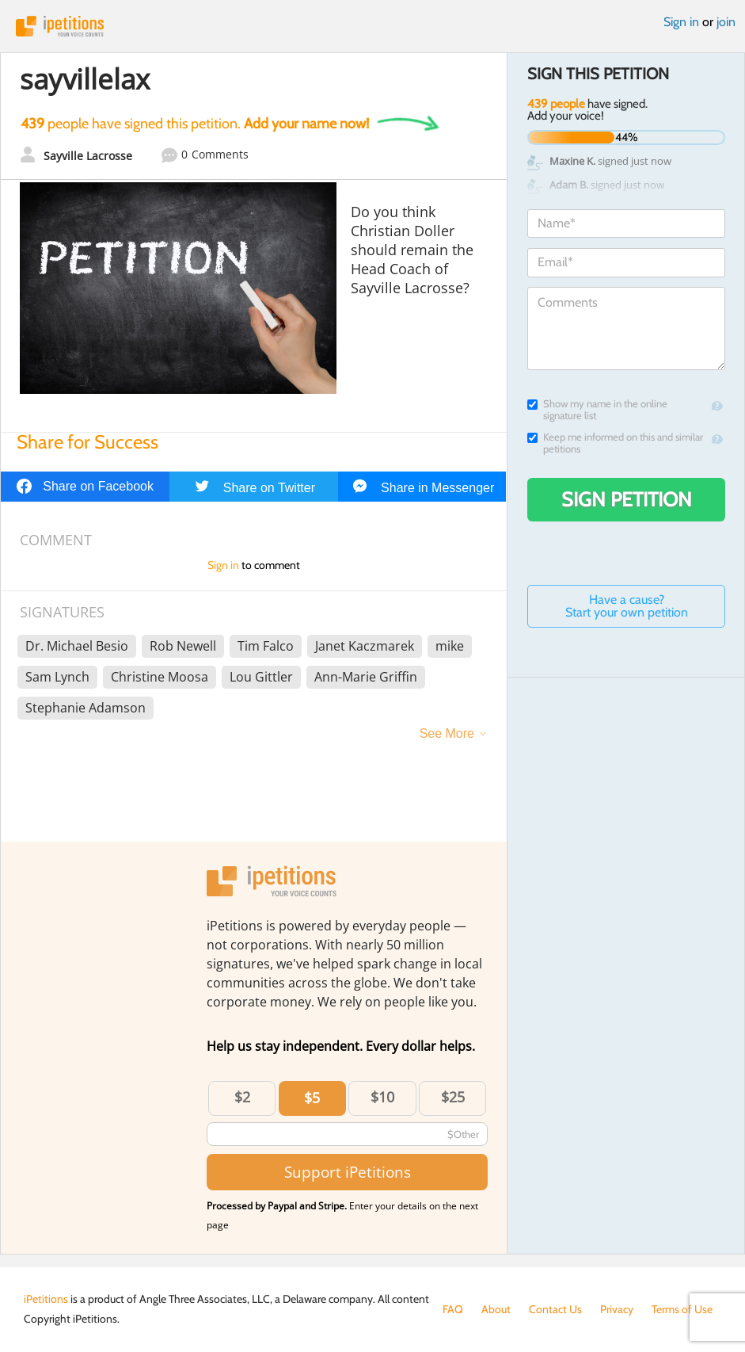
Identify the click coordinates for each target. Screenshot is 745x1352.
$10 (382, 1096)
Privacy (616, 1309)
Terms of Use (682, 1309)
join (725, 21)
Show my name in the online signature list (597, 410)
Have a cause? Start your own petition (626, 606)
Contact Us (555, 1309)
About (496, 1309)
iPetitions (372, 26)
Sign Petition (626, 499)
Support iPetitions (347, 1171)
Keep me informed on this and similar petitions (615, 443)
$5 (312, 1097)
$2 (242, 1096)
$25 (453, 1096)
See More (447, 733)
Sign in (681, 21)
